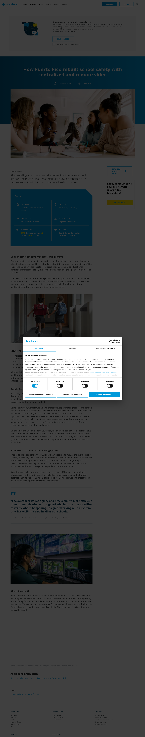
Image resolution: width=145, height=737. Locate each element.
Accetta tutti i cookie (104, 395)
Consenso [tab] (39, 348)
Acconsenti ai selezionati (72, 395)
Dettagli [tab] (72, 348)
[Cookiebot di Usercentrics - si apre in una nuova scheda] (110, 341)
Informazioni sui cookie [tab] (105, 348)
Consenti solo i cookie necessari (41, 395)
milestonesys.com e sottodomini (104, 372)
